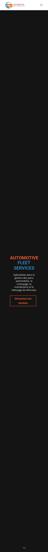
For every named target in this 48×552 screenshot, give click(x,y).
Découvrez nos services (23, 301)
